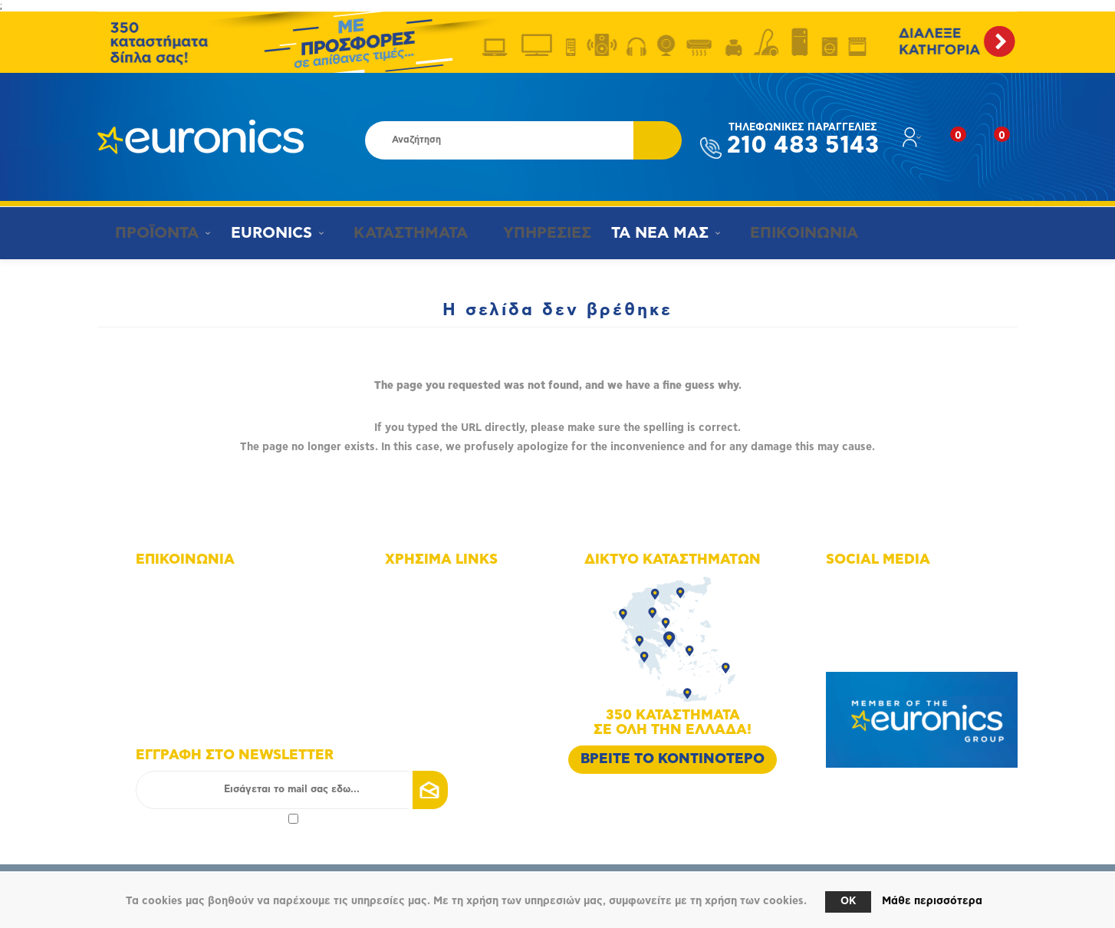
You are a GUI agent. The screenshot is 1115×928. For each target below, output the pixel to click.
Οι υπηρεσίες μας (446, 650)
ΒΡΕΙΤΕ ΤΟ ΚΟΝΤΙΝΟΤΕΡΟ (673, 759)
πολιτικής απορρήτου (234, 818)
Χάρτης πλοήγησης (449, 586)
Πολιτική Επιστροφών (456, 714)
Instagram (869, 607)
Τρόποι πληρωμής (446, 671)
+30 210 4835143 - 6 (205, 607)
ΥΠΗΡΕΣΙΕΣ (531, 233)
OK (848, 902)
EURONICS (267, 233)
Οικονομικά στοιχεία (454, 628)
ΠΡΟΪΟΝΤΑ (150, 233)
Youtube (865, 628)
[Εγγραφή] (292, 790)
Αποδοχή (217, 818)
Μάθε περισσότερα (932, 901)
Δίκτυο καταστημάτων (457, 607)
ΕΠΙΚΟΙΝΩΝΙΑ (784, 233)
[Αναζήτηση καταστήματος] (499, 140)
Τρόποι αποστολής (448, 693)
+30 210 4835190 (197, 628)
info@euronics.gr (196, 650)
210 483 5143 (803, 140)
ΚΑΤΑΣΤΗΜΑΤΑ (399, 233)
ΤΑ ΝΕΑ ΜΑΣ (647, 233)
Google (862, 650)
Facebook (868, 586)
